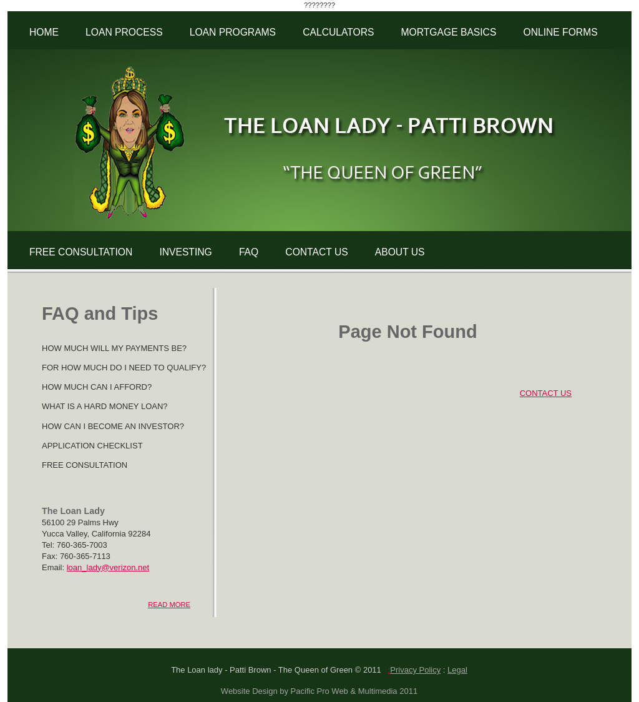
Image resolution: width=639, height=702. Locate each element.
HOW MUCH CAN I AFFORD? (97, 387)
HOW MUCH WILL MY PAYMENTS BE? (114, 348)
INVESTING (185, 252)
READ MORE (169, 604)
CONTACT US (316, 252)
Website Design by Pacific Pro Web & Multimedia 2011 (319, 691)
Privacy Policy (415, 670)
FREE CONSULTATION (80, 252)
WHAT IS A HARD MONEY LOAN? (105, 406)
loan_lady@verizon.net (108, 567)
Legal (457, 670)
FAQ (248, 252)
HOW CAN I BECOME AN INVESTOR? (113, 426)
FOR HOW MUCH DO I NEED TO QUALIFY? (124, 367)
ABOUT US (400, 252)
